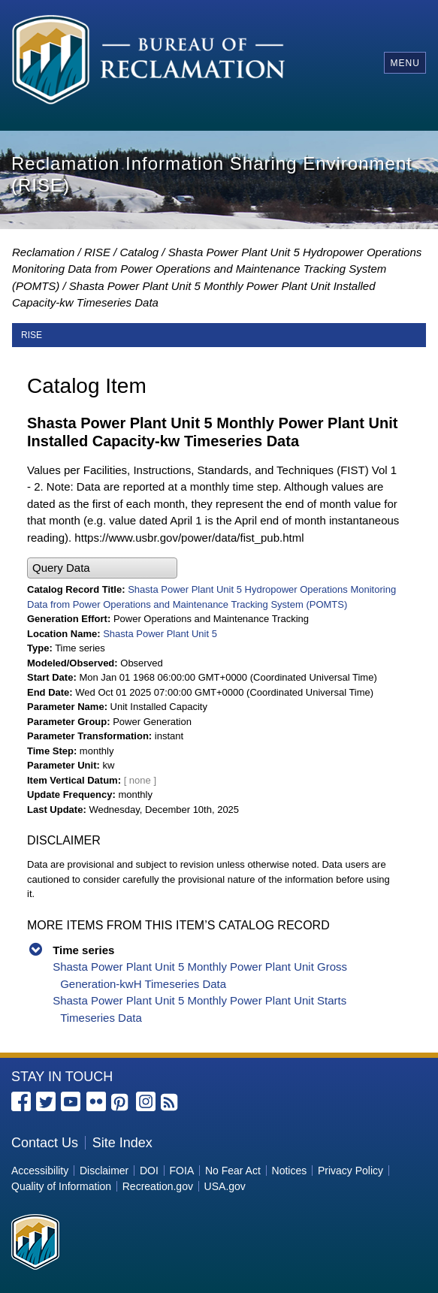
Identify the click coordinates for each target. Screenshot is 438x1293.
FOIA (182, 1171)
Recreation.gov (157, 1186)
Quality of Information (61, 1186)
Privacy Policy (350, 1171)
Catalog (139, 252)
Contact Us (44, 1142)
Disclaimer (104, 1171)
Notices (289, 1171)
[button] (102, 568)
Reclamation (43, 252)
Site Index (122, 1142)
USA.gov (225, 1186)
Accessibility (39, 1171)
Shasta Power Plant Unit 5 (160, 633)
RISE (97, 252)
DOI (149, 1171)
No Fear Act (233, 1171)
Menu (404, 63)
